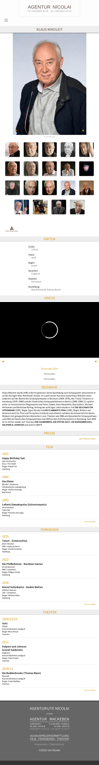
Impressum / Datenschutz (49, 744)
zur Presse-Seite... (88, 438)
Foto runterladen (12, 229)
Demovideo (49, 373)
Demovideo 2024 (49, 368)
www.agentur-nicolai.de (60, 729)
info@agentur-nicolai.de (39, 729)
